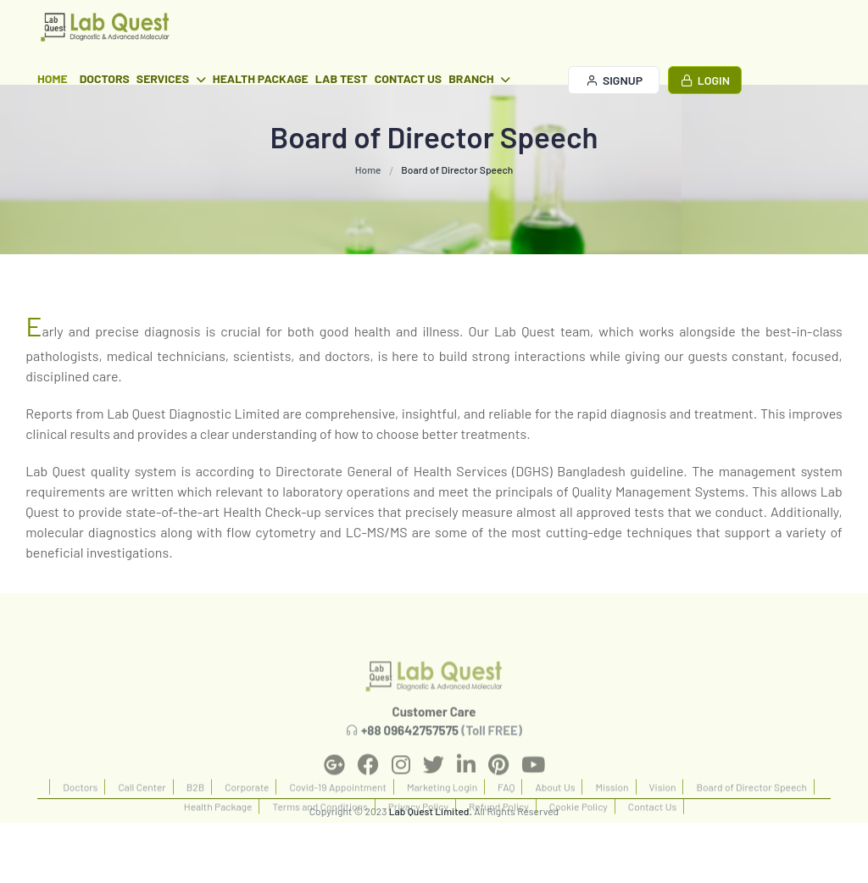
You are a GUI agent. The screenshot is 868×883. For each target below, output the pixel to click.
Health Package (261, 78)
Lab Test (341, 78)
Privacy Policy (418, 840)
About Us (555, 820)
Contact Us (408, 78)
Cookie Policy (578, 840)
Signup (614, 80)
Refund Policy (499, 840)
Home (52, 78)
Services (171, 78)
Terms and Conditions (319, 840)
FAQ (506, 820)
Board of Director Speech (751, 820)
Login (705, 80)
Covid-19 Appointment (337, 820)
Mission (611, 820)
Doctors (105, 78)
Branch (479, 78)
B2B (195, 820)
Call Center (141, 820)
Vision (662, 820)
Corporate (247, 820)
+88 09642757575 (410, 763)
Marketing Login (442, 820)
